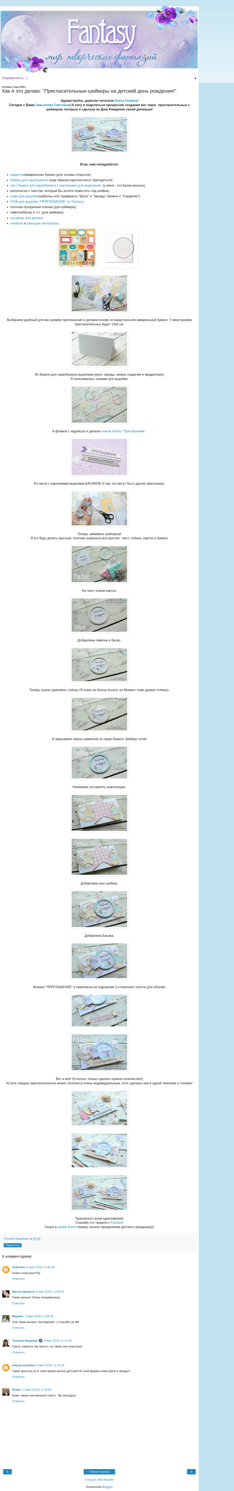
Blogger (107, 1487)
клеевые (16, 223)
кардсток (17, 174)
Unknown (18, 1267)
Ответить (18, 1278)
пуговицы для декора (26, 218)
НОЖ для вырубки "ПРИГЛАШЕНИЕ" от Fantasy (46, 201)
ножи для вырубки (24, 196)
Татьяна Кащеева (24, 1340)
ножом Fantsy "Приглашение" (123, 431)
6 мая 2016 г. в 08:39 (41, 1267)
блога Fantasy (126, 100)
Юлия (16, 1389)
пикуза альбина (23, 1365)
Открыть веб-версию (99, 1479)
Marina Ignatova (23, 1291)
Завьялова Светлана (52, 105)
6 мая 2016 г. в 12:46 (58, 1340)
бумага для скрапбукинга (29, 180)
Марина (18, 1316)
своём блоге (67, 1227)
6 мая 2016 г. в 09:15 (50, 1291)
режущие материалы (43, 223)
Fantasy (116, 1222)
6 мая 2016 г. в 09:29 (39, 1316)
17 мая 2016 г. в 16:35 (36, 1389)
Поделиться (12, 1245)
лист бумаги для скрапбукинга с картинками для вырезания (55, 185)
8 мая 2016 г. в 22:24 (50, 1365)
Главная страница (99, 1471)
